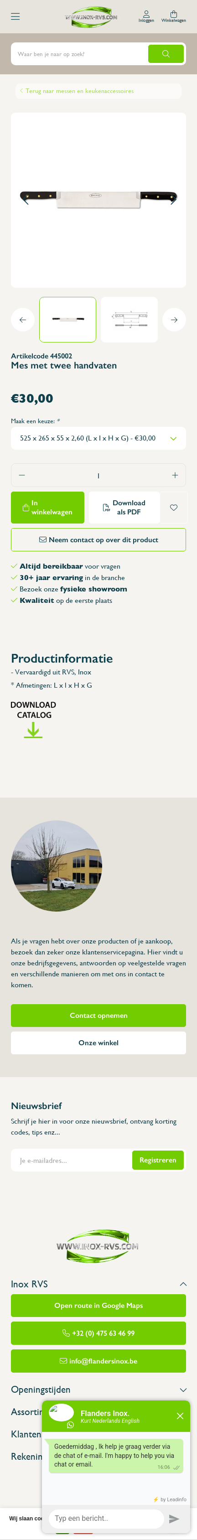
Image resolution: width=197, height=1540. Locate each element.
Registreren (158, 1160)
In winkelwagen (52, 507)
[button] (25, 200)
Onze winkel (98, 1042)
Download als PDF (129, 507)
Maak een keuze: (35, 421)
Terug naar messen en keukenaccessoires (80, 90)
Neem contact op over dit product (103, 539)
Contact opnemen (99, 1015)
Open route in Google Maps (98, 1305)
